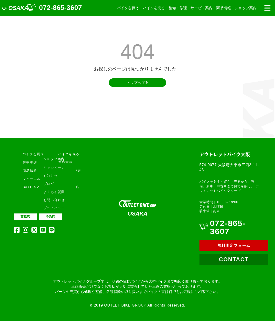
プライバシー (54, 208)
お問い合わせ (54, 200)
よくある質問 (54, 192)
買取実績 (65, 163)
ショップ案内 (246, 8)
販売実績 (30, 163)
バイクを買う (128, 8)
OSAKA (18, 8)
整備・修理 (177, 8)
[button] (267, 8)
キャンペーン (54, 168)
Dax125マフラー (37, 187)
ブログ (48, 184)
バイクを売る (154, 8)
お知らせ (50, 176)
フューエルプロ (35, 179)
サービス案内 (202, 8)
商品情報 (223, 8)
